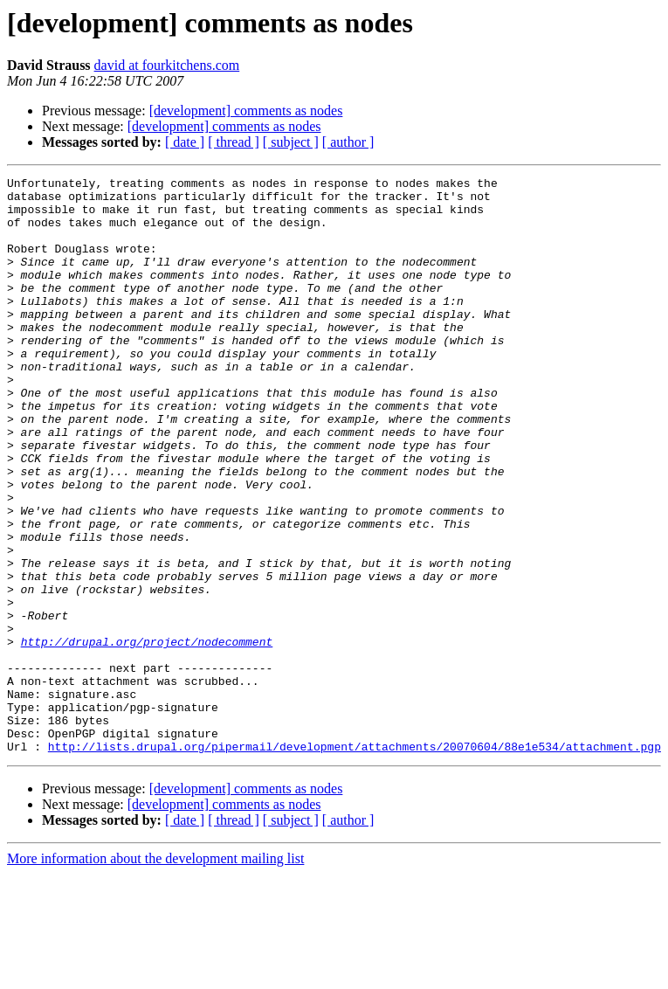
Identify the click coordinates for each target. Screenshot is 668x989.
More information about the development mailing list (155, 973)
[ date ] (184, 142)
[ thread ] (233, 142)
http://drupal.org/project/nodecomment (147, 735)
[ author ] (348, 142)
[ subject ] (291, 142)
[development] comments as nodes (246, 110)
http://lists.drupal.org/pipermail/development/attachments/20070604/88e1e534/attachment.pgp (354, 861)
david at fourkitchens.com (167, 65)
